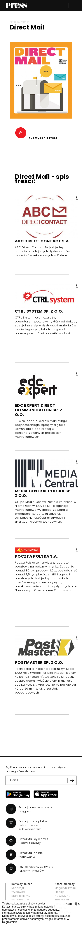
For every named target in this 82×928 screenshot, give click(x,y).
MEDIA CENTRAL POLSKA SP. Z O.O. (43, 493)
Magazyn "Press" (65, 888)
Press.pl (60, 892)
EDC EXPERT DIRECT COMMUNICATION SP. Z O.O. (38, 410)
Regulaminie (9, 922)
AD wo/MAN (62, 896)
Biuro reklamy (20, 896)
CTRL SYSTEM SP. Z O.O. (39, 311)
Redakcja (17, 888)
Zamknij (73, 904)
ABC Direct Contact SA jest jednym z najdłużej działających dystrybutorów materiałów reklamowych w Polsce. (42, 251)
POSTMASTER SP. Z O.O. (39, 662)
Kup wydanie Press (42, 138)
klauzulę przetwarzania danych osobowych (36, 917)
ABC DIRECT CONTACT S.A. (42, 241)
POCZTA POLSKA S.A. (36, 556)
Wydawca (18, 892)
